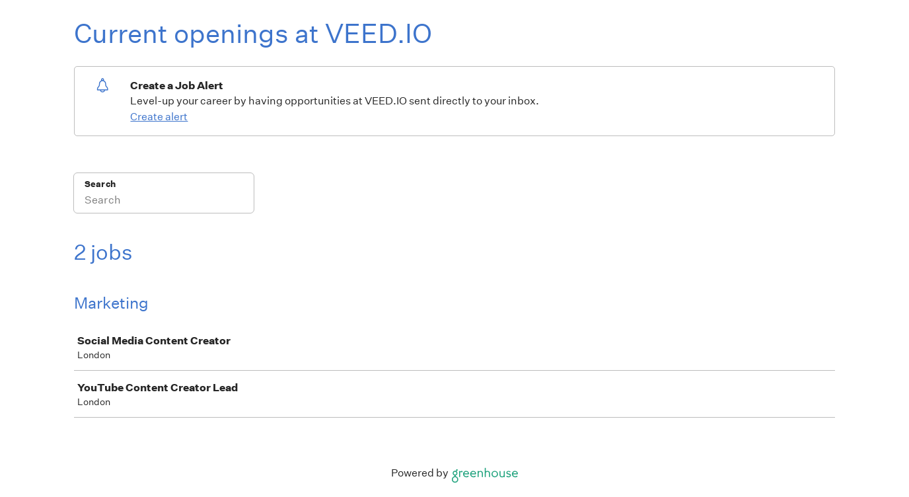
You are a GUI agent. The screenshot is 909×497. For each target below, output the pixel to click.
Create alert (159, 116)
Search (100, 184)
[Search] (164, 201)
